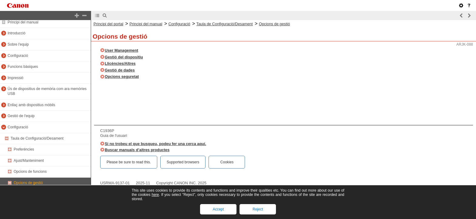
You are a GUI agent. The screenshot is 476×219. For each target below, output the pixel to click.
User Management (121, 50)
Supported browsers (183, 162)
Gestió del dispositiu (124, 57)
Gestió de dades (120, 70)
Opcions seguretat (122, 76)
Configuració (18, 56)
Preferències (24, 149)
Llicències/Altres (120, 63)
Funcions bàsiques (23, 66)
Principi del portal (108, 24)
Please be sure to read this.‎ (129, 162)
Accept (218, 209)
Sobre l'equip (18, 44)
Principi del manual (23, 22)
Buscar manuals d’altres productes (137, 150)
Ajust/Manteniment (29, 160)
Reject (258, 209)
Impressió (15, 78)
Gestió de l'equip (21, 116)
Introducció (16, 33)
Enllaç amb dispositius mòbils (31, 105)
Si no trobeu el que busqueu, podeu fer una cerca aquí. (155, 143)
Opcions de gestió (28, 183)
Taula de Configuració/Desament (37, 138)
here (155, 195)
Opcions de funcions (30, 171)
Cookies (226, 162)
